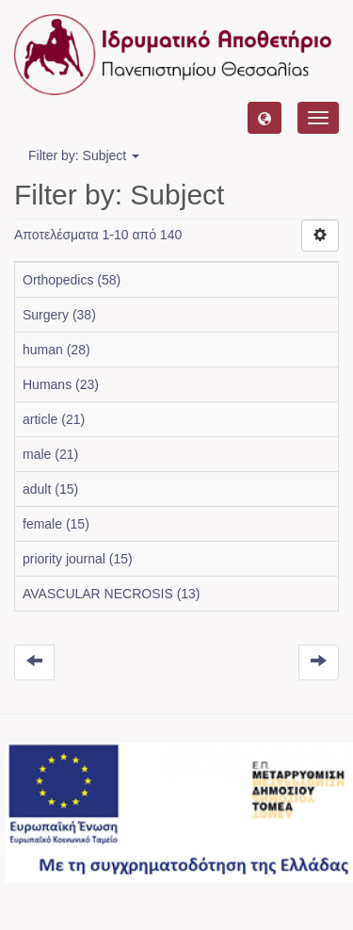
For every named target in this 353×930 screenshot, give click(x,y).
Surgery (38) (59, 314)
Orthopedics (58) (71, 279)
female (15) (56, 523)
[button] (264, 118)
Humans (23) (61, 384)
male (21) (50, 454)
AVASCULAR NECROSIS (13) (112, 593)
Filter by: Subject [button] (83, 155)
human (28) (56, 349)
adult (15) (50, 489)
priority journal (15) (78, 558)
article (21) (54, 419)
